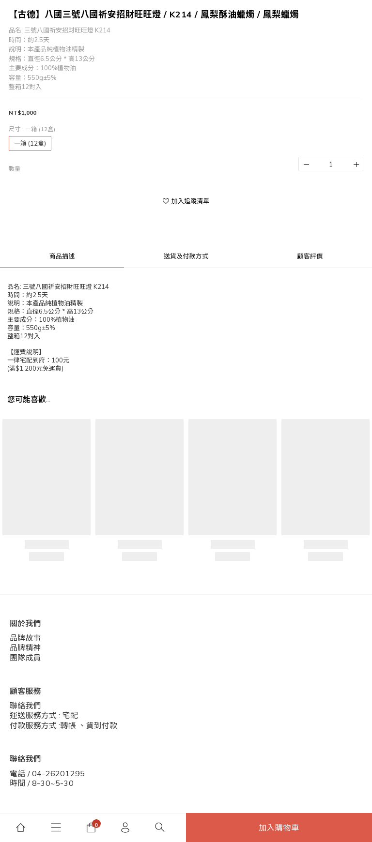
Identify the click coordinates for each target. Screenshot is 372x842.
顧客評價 (310, 256)
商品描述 (62, 256)
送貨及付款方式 (186, 256)
